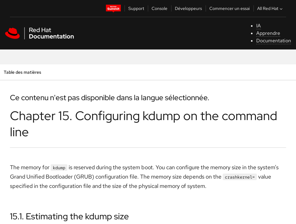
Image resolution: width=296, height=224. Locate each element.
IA (258, 25)
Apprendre (268, 33)
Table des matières (22, 72)
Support (136, 8)
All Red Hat (270, 8)
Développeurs (188, 8)
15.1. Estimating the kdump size (69, 216)
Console (159, 8)
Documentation (273, 40)
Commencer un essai (229, 8)
